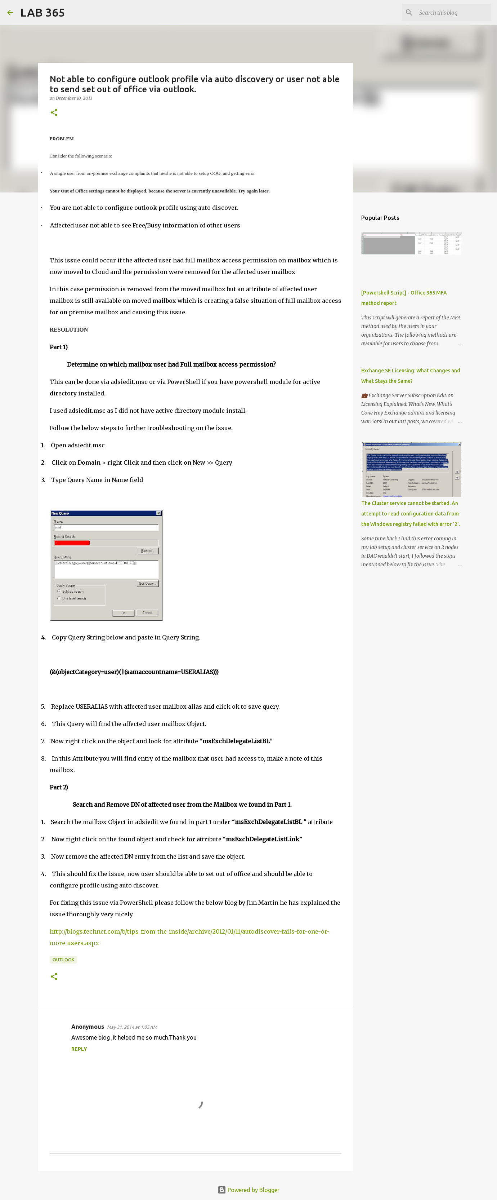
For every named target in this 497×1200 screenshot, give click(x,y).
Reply (79, 1049)
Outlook (63, 959)
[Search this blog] (453, 12)
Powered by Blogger (248, 1190)
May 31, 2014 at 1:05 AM (132, 1026)
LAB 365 (42, 12)
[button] (54, 113)
